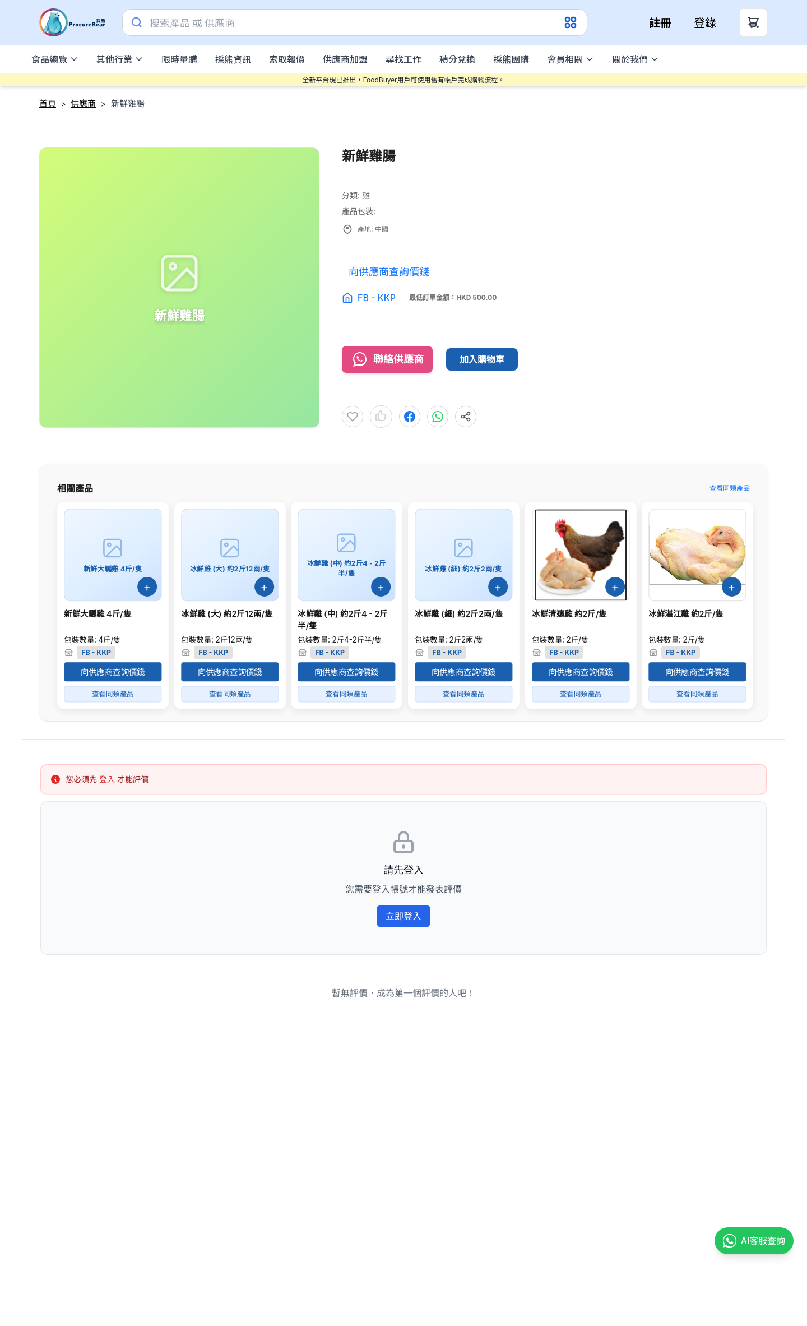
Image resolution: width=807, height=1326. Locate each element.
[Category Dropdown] (571, 22)
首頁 (47, 103)
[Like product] (381, 416)
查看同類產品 (729, 488)
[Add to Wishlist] (352, 416)
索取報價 (287, 59)
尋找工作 (403, 59)
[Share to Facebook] (409, 416)
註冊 (660, 22)
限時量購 (179, 59)
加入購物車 (482, 359)
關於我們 (635, 59)
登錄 (705, 22)
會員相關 (570, 59)
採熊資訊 (233, 59)
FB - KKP (377, 297)
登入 (107, 779)
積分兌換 (457, 59)
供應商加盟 (345, 59)
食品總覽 (54, 59)
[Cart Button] (753, 22)
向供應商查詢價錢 (113, 672)
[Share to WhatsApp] (437, 416)
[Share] (465, 416)
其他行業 (119, 59)
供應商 (83, 103)
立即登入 (403, 916)
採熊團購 (511, 59)
